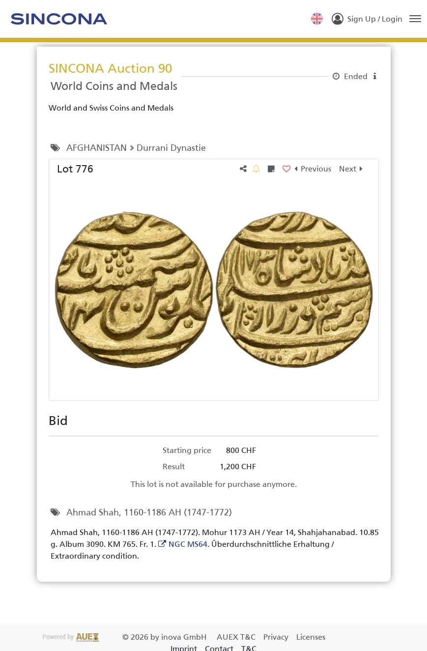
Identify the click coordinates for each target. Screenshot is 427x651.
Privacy (276, 637)
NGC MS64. (189, 544)
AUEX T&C (237, 637)
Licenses (310, 637)
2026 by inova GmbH (126, 637)
